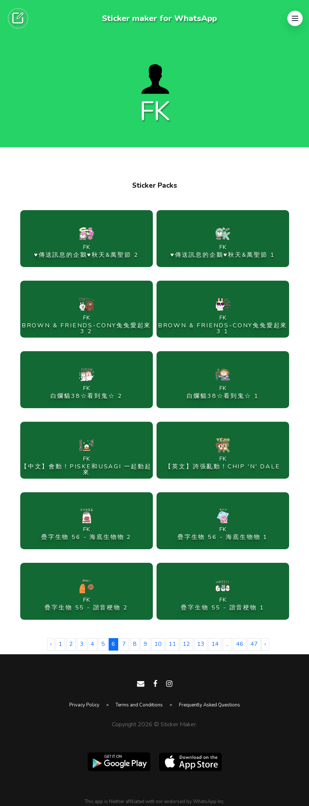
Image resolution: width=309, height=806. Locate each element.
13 (200, 644)
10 (158, 644)
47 (254, 644)
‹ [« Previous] (51, 644)
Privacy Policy (84, 705)
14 (215, 644)
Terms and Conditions (139, 705)
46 (239, 644)
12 (186, 644)
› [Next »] (265, 644)
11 (172, 644)
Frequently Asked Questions (209, 705)
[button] (295, 18)
